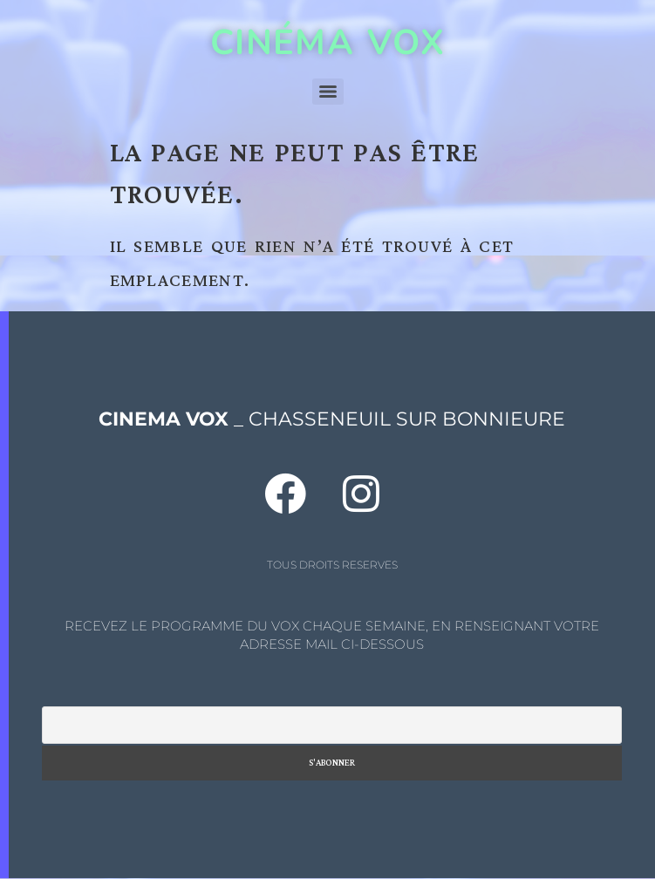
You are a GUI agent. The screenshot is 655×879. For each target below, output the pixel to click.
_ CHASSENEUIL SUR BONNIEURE (332, 419)
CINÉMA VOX (327, 42)
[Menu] (328, 91)
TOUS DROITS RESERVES (332, 564)
